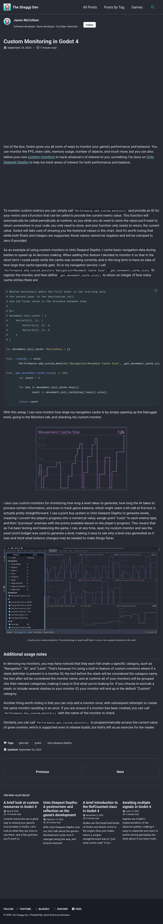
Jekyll (47, 915)
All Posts (89, 7)
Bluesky (44, 909)
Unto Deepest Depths (40, 163)
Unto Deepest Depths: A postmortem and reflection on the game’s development (60, 841)
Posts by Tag (113, 7)
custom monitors (69, 158)
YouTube (24, 909)
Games (136, 7)
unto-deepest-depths (59, 774)
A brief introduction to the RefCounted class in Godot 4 (100, 839)
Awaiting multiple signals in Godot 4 (136, 837)
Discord (62, 909)
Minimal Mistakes (62, 915)
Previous (43, 804)
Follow (94, 25)
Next (120, 804)
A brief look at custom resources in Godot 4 (21, 837)
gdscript (23, 774)
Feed (79, 909)
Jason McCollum (27, 20)
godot (38, 774)
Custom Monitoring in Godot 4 (41, 42)
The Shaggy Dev (25, 7)
